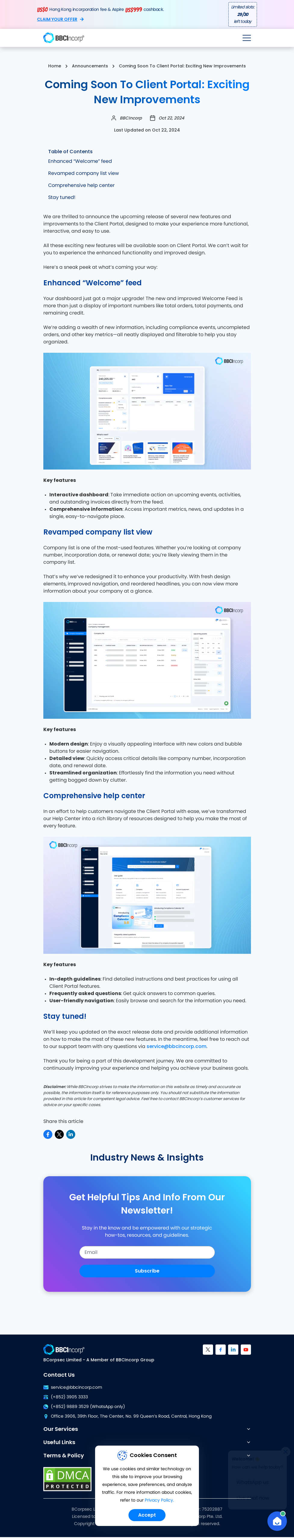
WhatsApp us (252, 1482)
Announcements (90, 66)
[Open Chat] (277, 1521)
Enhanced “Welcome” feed (80, 161)
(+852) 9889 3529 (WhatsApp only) (84, 1406)
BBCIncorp (131, 118)
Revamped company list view (83, 173)
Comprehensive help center (81, 185)
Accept (147, 1515)
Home (54, 66)
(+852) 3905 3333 (65, 1397)
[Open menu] (247, 38)
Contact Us (59, 1374)
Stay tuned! (62, 197)
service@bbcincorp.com (176, 1046)
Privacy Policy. (159, 1500)
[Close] (285, 1451)
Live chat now (253, 1498)
